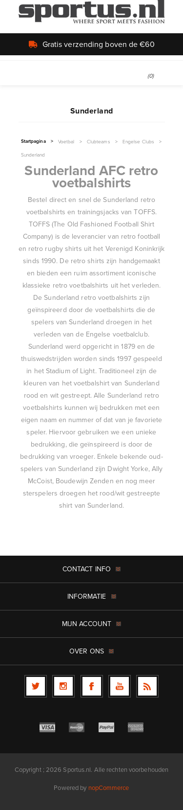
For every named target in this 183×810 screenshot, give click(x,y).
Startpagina (33, 141)
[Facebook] (91, 686)
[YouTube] (119, 686)
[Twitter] (35, 686)
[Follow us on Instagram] (63, 686)
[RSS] (147, 686)
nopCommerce (108, 787)
